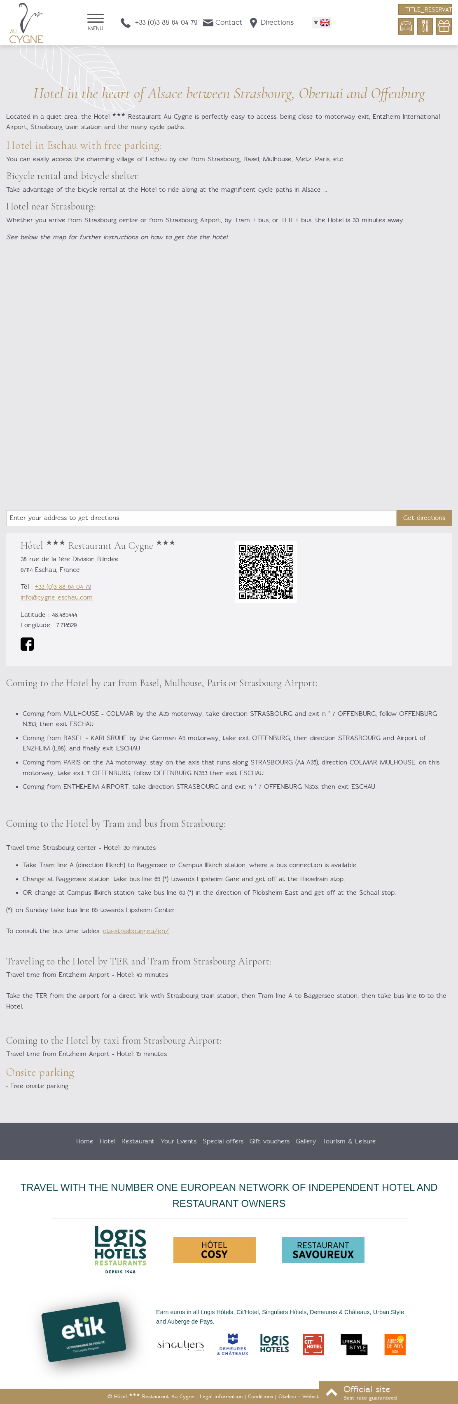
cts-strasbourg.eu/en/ (136, 931)
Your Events (178, 1141)
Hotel (107, 1141)
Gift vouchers (270, 1141)
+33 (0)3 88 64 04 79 (63, 586)
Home (84, 1141)
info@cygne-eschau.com (57, 597)
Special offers (223, 1141)
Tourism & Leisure (349, 1141)
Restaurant (138, 1141)
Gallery (306, 1141)
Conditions (260, 1396)
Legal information (221, 1396)
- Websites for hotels (314, 1396)
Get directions (424, 518)
